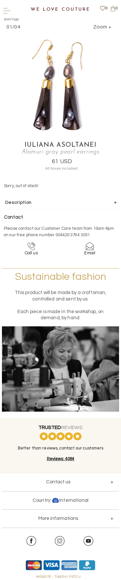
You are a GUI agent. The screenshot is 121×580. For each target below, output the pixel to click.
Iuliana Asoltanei (60, 145)
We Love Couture (60, 9)
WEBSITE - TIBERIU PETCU (58, 576)
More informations (58, 518)
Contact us (58, 482)
